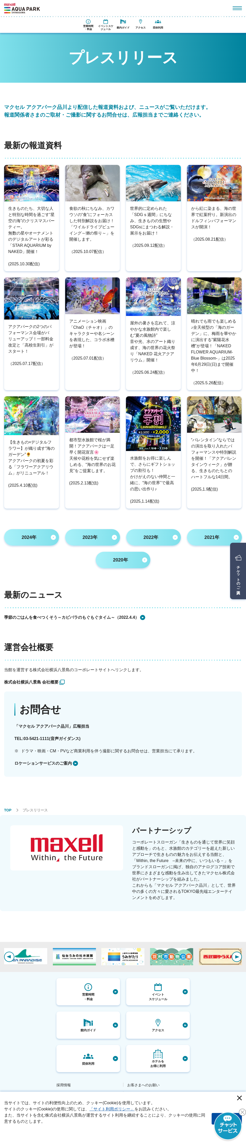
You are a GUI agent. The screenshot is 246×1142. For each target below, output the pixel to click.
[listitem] (123, 617)
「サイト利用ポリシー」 (111, 1109)
